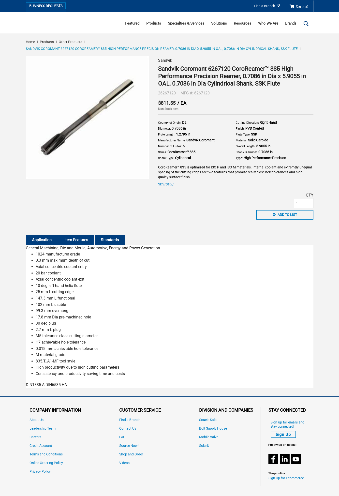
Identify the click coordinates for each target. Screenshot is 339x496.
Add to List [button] (287, 215)
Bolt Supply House (213, 428)
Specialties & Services (186, 23)
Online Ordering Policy (46, 463)
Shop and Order (131, 454)
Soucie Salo (208, 420)
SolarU (204, 446)
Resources (242, 23)
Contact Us (127, 428)
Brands (290, 23)
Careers (35, 437)
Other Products (70, 42)
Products (153, 23)
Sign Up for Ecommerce (286, 478)
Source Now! (129, 446)
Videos (124, 463)
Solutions (219, 23)
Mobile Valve (208, 437)
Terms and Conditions (46, 454)
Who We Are (268, 23)
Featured (132, 23)
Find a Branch (264, 6)
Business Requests (45, 6)
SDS (165, 184)
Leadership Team (42, 428)
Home (30, 42)
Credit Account (40, 446)
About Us (36, 420)
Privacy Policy (40, 471)
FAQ (122, 437)
